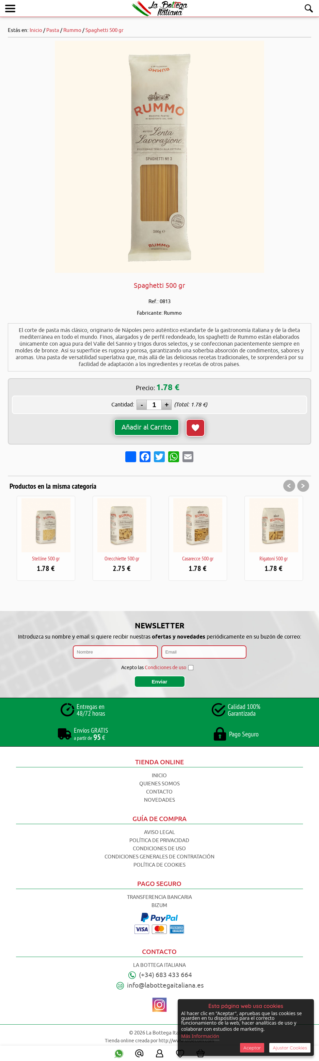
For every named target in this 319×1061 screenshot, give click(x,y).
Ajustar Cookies (290, 1048)
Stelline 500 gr (46, 558)
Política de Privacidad (159, 840)
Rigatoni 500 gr (273, 558)
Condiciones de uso (165, 668)
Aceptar (252, 1048)
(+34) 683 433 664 (165, 975)
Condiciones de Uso (159, 849)
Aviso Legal (159, 832)
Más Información (200, 1036)
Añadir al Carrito (147, 427)
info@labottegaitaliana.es (165, 985)
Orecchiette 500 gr (122, 558)
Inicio (159, 775)
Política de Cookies (159, 865)
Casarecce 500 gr (197, 558)
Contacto (159, 792)
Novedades (159, 800)
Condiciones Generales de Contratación (159, 857)
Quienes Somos (159, 784)
